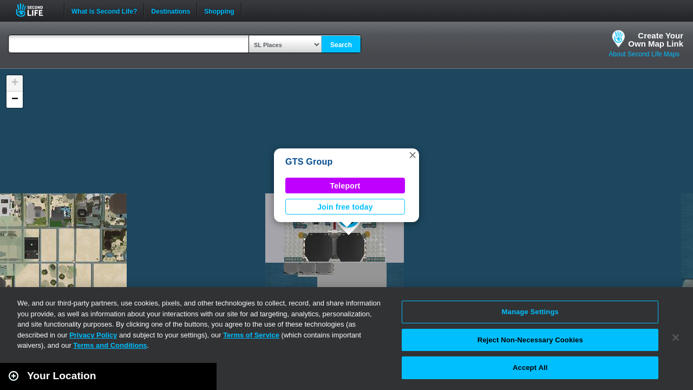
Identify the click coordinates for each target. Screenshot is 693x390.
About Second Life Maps (644, 54)
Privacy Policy (93, 335)
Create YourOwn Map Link (655, 39)
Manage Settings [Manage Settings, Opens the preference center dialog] (530, 312)
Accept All (530, 367)
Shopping (219, 10)
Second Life (35, 10)
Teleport (345, 185)
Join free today (345, 207)
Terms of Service (251, 335)
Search (341, 45)
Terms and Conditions (110, 345)
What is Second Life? (104, 10)
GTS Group (309, 161)
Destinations (170, 10)
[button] (412, 154)
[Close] (676, 337)
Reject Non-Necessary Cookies (530, 340)
